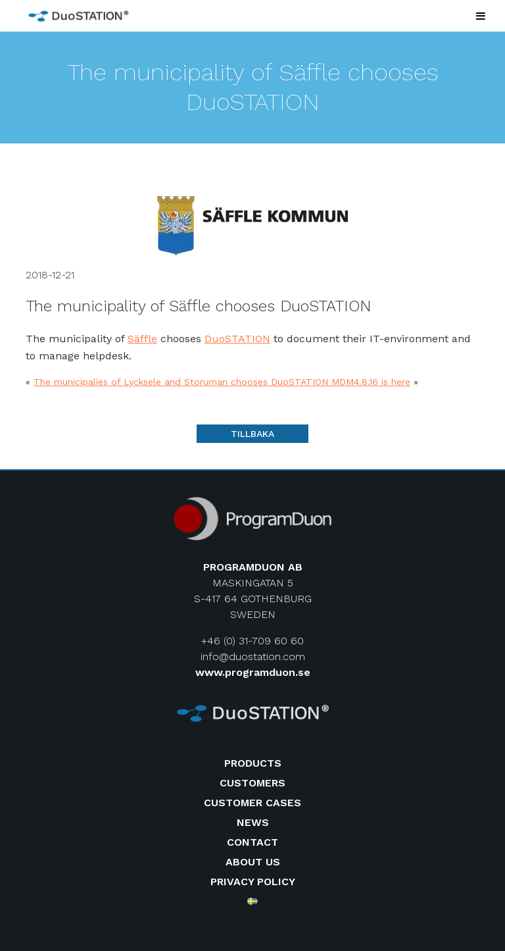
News (253, 822)
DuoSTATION (237, 338)
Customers (252, 783)
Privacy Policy (252, 881)
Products (252, 763)
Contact (252, 842)
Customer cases (252, 802)
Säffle (142, 338)
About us (253, 862)
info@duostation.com (253, 656)
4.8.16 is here (382, 381)
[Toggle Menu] (480, 16)
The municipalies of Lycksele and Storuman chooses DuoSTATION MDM (194, 381)
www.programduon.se (252, 672)
